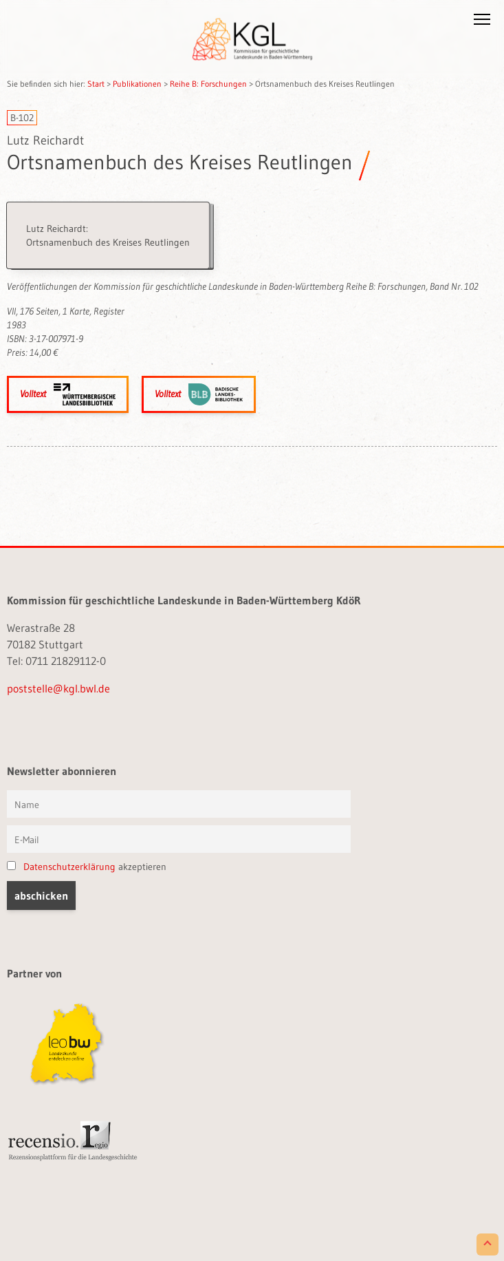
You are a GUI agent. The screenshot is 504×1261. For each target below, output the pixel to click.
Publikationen (137, 83)
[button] (482, 22)
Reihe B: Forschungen (208, 83)
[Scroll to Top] (487, 1244)
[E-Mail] (179, 839)
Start (96, 83)
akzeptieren (86, 866)
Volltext (68, 394)
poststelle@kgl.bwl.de (58, 688)
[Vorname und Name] (179, 804)
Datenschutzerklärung (69, 866)
